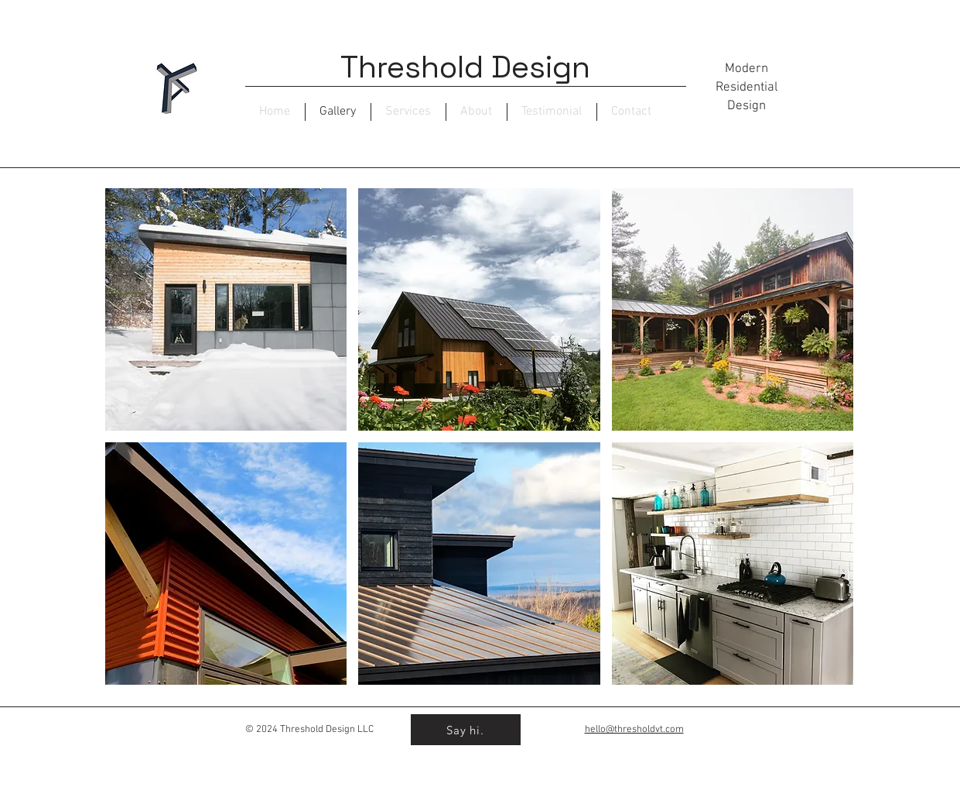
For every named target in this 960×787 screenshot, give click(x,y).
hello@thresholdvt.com (634, 729)
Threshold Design (465, 67)
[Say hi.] (466, 729)
